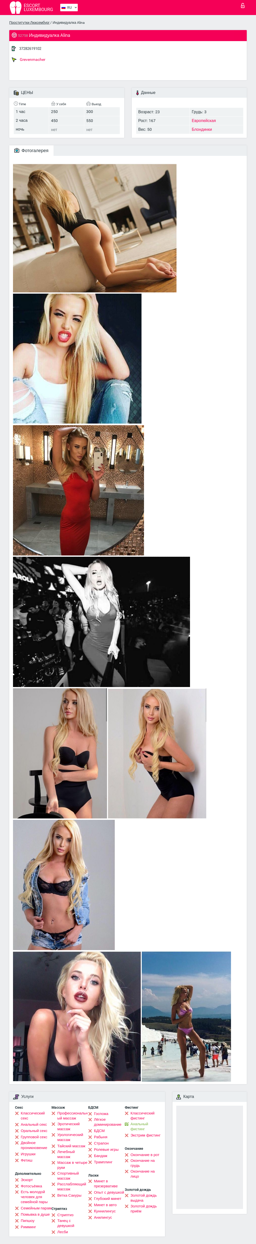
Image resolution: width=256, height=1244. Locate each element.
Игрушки (28, 1154)
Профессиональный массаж (72, 1115)
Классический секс (33, 1115)
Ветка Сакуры (69, 1195)
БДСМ (99, 1130)
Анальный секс (34, 1124)
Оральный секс (34, 1130)
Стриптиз (65, 1215)
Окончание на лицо (142, 1174)
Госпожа (101, 1113)
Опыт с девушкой (109, 1192)
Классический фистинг (142, 1115)
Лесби (62, 1232)
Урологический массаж (70, 1137)
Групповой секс (34, 1137)
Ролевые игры (106, 1149)
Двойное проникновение (34, 1145)
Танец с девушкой (65, 1223)
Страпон (101, 1143)
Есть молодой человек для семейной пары (34, 1197)
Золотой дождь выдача (143, 1198)
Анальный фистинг (139, 1126)
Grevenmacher (28, 59)
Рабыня (101, 1137)
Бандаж (101, 1156)
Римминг (28, 1227)
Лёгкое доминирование (108, 1122)
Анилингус (103, 1217)
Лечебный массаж (66, 1154)
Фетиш (26, 1160)
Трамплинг (103, 1162)
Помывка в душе (35, 1214)
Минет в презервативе (106, 1183)
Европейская (204, 120)
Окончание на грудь (142, 1163)
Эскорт (27, 1180)
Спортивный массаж (68, 1176)
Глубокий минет (108, 1198)
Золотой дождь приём (143, 1208)
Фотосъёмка (31, 1186)
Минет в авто (105, 1205)
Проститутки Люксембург (29, 23)
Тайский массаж (71, 1146)
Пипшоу (27, 1220)
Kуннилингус (105, 1211)
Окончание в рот (144, 1155)
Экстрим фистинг (145, 1135)
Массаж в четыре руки (72, 1165)
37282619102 (30, 48)
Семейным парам (36, 1208)
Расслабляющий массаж (71, 1186)
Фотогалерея (31, 150)
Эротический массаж (68, 1126)
